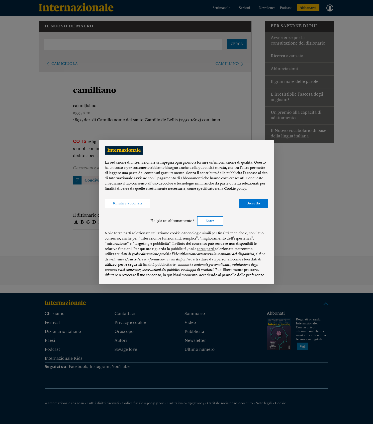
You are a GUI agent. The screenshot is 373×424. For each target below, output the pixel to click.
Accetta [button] (253, 203)
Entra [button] (210, 221)
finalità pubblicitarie (160, 265)
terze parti (206, 249)
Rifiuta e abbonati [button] (127, 203)
